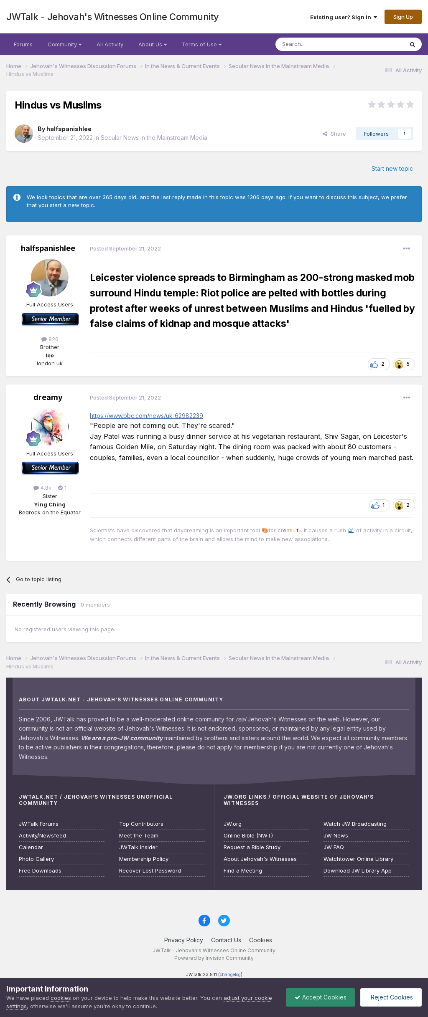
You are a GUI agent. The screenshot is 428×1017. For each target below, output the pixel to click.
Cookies (260, 940)
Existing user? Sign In (343, 17)
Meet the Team (138, 835)
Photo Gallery (36, 859)
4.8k (42, 487)
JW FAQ (334, 847)
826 (50, 339)
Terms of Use (202, 44)
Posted (125, 248)
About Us (152, 44)
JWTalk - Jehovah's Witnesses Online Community (112, 16)
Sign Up (403, 16)
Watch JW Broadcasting (355, 824)
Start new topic (392, 168)
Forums (23, 44)
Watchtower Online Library (358, 859)
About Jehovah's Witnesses (260, 859)
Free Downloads (40, 871)
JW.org (233, 824)
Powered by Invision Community (214, 958)
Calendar (31, 847)
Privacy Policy (183, 940)
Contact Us (226, 940)
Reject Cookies (391, 997)
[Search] (318, 44)
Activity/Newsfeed (42, 835)
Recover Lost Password (150, 871)
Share (334, 133)
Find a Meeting (243, 871)
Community (65, 44)
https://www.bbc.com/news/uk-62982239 (146, 415)
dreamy (48, 397)
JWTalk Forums (39, 824)
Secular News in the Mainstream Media (154, 137)
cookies (61, 997)
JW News (336, 835)
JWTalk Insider (138, 847)
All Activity (110, 44)
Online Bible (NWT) (248, 835)
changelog (230, 974)
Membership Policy (143, 859)
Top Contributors (141, 824)
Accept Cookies (320, 997)
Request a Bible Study (252, 847)
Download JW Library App (358, 871)
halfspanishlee (69, 128)
